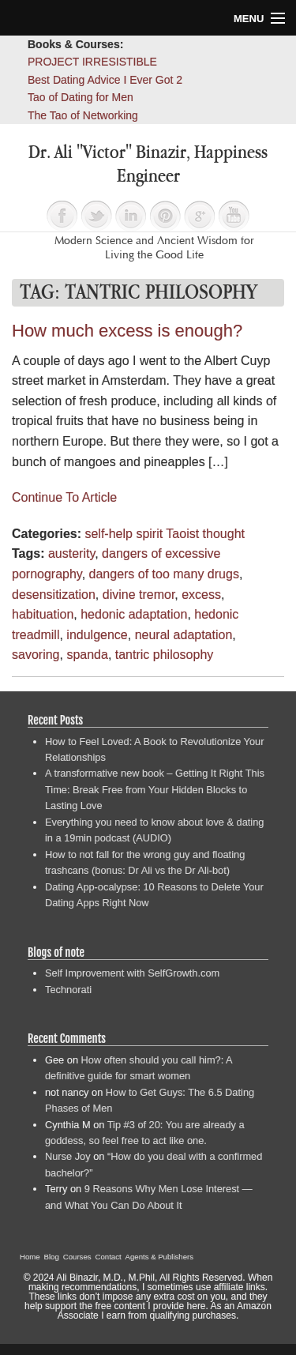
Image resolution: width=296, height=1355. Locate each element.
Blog (51, 1256)
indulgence (96, 635)
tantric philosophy (164, 654)
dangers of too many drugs (164, 574)
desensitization (54, 594)
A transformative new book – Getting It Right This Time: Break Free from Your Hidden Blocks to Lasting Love (154, 789)
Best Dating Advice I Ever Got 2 (105, 79)
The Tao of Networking (83, 115)
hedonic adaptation (134, 614)
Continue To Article (64, 497)
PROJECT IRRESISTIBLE (92, 61)
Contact (109, 1256)
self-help (108, 533)
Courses (77, 1256)
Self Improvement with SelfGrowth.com (132, 973)
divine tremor (139, 594)
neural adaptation (184, 635)
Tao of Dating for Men (80, 97)
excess (201, 594)
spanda (87, 654)
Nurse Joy (68, 1156)
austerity (71, 553)
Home (30, 1256)
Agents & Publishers (159, 1256)
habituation (42, 614)
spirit (149, 533)
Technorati (68, 990)
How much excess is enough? (127, 331)
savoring (35, 654)
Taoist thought (205, 533)
